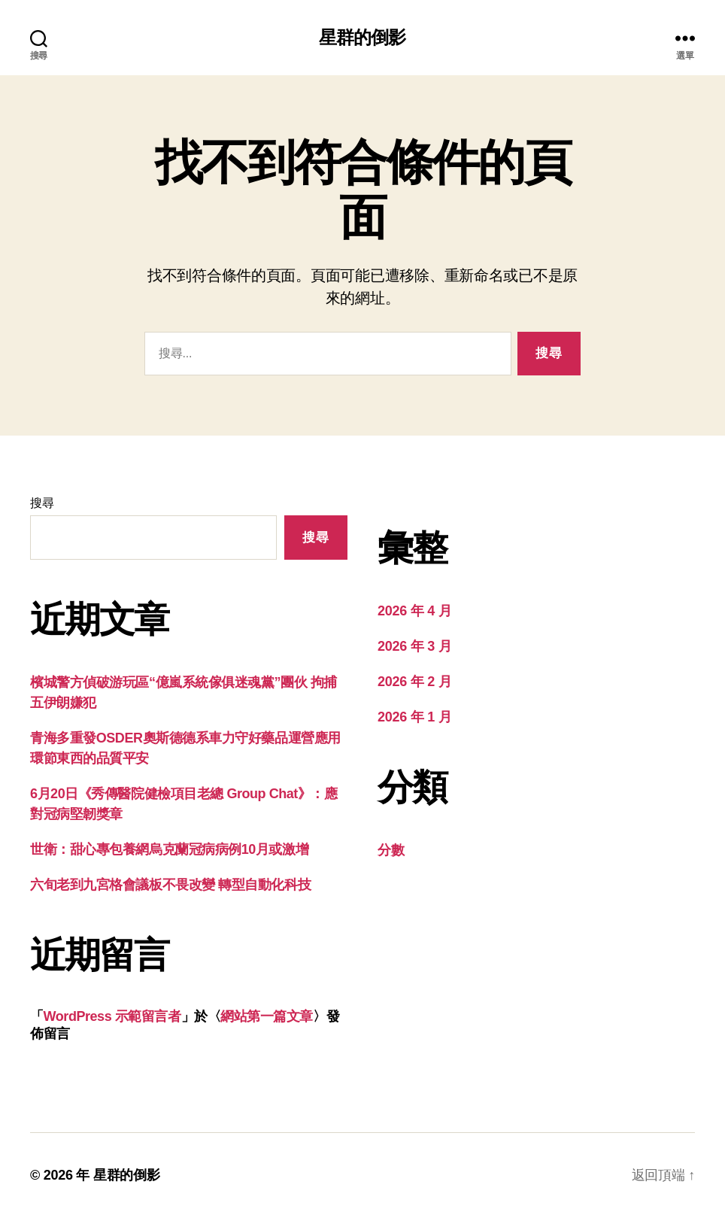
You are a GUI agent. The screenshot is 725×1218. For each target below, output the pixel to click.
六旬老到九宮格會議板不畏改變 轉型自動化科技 (170, 884)
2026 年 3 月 (414, 646)
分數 (391, 850)
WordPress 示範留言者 (112, 1016)
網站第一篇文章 (266, 1016)
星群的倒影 (362, 38)
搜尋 (41, 503)
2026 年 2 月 (414, 681)
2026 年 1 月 (414, 716)
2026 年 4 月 (414, 610)
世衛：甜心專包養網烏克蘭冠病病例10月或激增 (169, 849)
